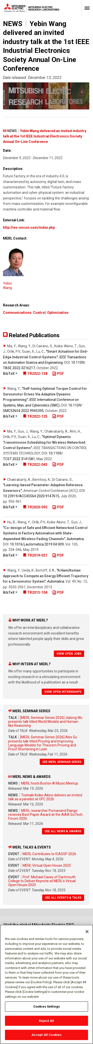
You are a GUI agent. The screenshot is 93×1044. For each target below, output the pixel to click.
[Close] (87, 934)
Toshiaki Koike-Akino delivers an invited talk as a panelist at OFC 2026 (45, 797)
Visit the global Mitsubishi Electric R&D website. (39, 927)
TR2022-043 (35, 465)
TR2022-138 (35, 374)
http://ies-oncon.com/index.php (29, 227)
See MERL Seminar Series (61, 762)
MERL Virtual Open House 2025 (47, 865)
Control (39, 313)
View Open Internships (62, 692)
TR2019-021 (35, 555)
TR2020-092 (35, 507)
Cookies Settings (46, 1009)
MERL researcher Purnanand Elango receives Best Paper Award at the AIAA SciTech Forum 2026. (45, 814)
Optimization (57, 313)
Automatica (75, 539)
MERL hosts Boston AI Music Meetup (49, 783)
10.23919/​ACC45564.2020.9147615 (31, 496)
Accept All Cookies (46, 1037)
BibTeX (10, 374)
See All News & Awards (63, 831)
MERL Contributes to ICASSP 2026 (49, 854)
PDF (58, 374)
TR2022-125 (35, 416)
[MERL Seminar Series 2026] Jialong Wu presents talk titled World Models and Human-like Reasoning (45, 721)
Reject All (46, 1023)
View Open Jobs (69, 653)
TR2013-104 (35, 592)
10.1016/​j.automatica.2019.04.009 (37, 544)
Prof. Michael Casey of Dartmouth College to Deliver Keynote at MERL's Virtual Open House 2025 (42, 881)
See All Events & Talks (63, 897)
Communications (17, 313)
